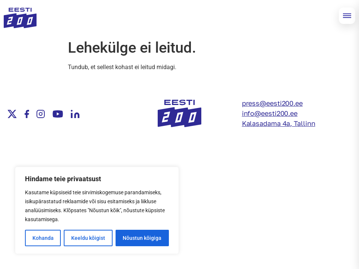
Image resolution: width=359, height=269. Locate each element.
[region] (97, 210)
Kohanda (43, 238)
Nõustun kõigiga (142, 238)
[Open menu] (347, 15)
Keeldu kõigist (88, 238)
